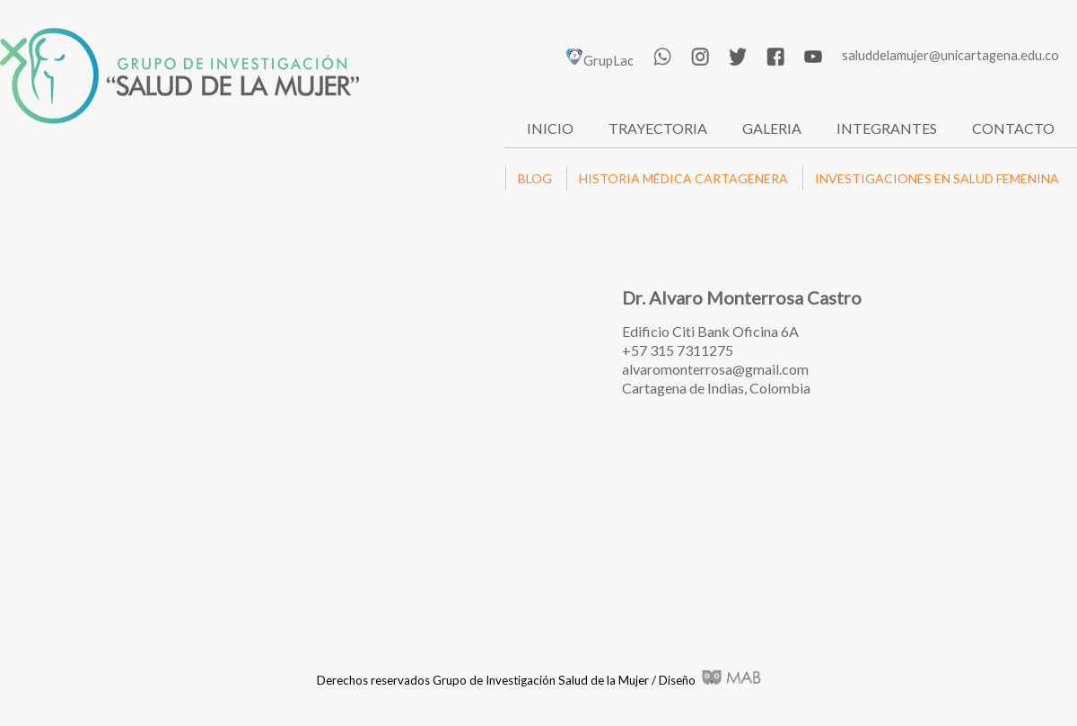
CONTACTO (1013, 128)
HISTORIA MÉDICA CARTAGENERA (683, 178)
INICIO (550, 128)
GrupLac (599, 60)
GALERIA (771, 128)
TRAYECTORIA (658, 128)
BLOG (535, 178)
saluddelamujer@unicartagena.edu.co (950, 55)
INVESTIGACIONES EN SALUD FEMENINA (937, 178)
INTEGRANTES (886, 128)
